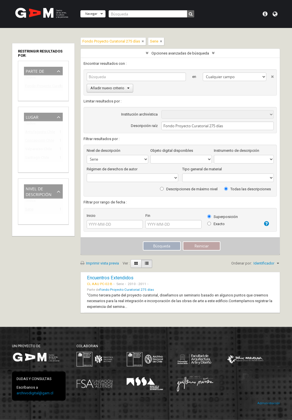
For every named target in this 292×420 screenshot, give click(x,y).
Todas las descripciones (247, 189)
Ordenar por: (241, 263)
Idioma (275, 14)
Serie (29, 210)
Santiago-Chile (37, 158)
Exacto (216, 224)
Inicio (91, 215)
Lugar (32, 116)
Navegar (91, 13)
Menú (265, 14)
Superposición (222, 217)
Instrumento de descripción (236, 150)
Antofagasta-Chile (39, 132)
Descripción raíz (144, 126)
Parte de (35, 70)
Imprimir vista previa (99, 263)
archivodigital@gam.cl (35, 393)
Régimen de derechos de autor (112, 169)
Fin (147, 215)
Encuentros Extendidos (110, 277)
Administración (268, 403)
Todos (30, 78)
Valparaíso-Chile (38, 150)
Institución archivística (139, 114)
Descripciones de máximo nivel (189, 189)
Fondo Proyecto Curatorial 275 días (39, 86)
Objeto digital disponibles (171, 150)
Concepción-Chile (39, 141)
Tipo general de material (202, 169)
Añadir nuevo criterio (109, 88)
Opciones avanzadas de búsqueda (180, 53)
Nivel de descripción (39, 191)
